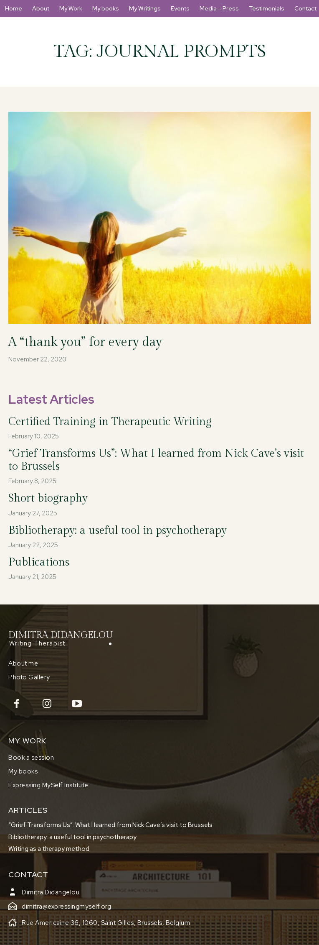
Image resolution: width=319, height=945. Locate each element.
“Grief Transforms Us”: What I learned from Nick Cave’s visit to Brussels (110, 825)
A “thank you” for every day (85, 342)
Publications (38, 562)
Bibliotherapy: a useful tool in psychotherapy (117, 530)
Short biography (48, 498)
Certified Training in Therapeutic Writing (110, 421)
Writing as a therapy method (48, 849)
